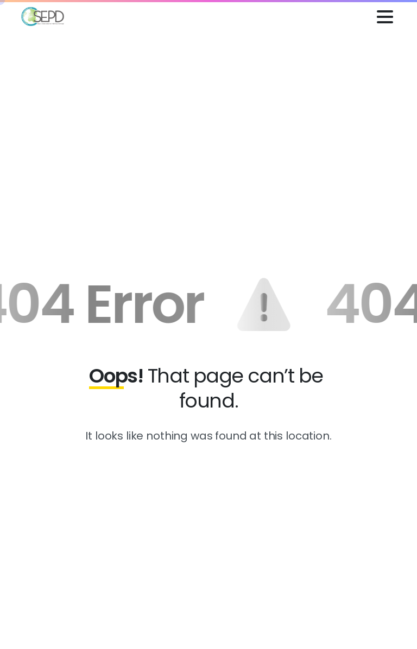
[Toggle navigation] (385, 17)
